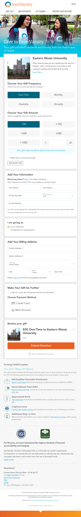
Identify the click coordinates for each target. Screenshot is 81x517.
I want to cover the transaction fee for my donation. (32, 293)
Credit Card (23, 303)
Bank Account (23, 310)
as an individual (17, 227)
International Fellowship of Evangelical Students (45, 500)
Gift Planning (40, 11)
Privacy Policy (32, 505)
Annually (58, 104)
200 (24, 133)
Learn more (9, 460)
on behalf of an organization (22, 230)
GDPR (6, 483)
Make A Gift (10, 11)
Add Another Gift (15, 163)
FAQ (5, 480)
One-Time (23, 95)
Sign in (27, 179)
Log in (73, 4)
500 (58, 133)
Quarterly (23, 104)
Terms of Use (41, 505)
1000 (23, 142)
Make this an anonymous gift (22, 158)
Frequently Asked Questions (62, 11)
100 (58, 124)
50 (24, 124)
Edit (24, 338)
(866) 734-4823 (12, 475)
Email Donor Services (12, 478)
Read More (37, 72)
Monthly (58, 95)
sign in (16, 278)
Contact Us (49, 505)
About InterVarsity (24, 11)
